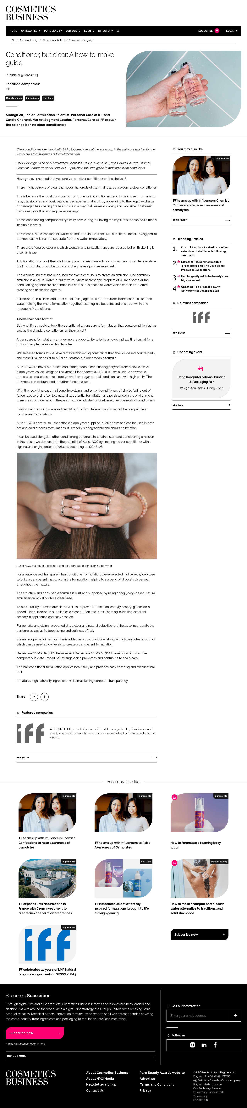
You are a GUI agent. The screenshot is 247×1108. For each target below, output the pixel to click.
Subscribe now (186, 934)
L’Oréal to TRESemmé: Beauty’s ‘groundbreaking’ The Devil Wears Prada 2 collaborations (203, 266)
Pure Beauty (53, 30)
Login (230, 30)
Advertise (147, 1079)
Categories (29, 30)
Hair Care (48, 98)
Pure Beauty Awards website (162, 1073)
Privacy (145, 1090)
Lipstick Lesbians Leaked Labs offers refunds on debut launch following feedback (205, 251)
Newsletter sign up (101, 1084)
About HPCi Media (100, 1079)
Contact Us (95, 1090)
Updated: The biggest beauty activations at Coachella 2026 (200, 289)
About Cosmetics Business (107, 1073)
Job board (73, 30)
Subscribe (208, 31)
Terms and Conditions (157, 1084)
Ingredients (32, 98)
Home (13, 30)
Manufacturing (14, 98)
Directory (105, 30)
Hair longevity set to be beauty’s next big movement (205, 278)
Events (89, 30)
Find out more (16, 1056)
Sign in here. (38, 1043)
